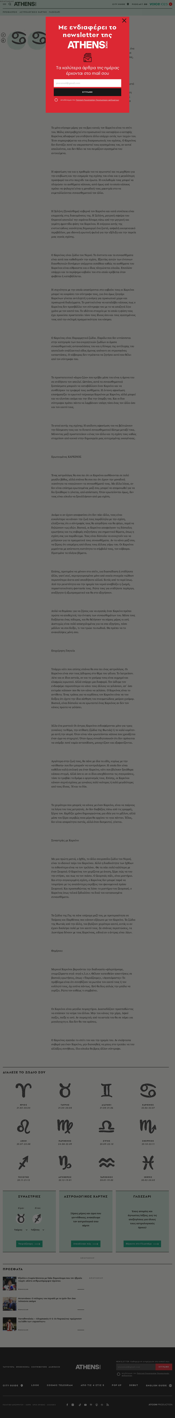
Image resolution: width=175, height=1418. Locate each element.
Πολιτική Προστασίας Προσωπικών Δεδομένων (97, 100)
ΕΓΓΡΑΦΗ (87, 92)
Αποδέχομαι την (89, 100)
